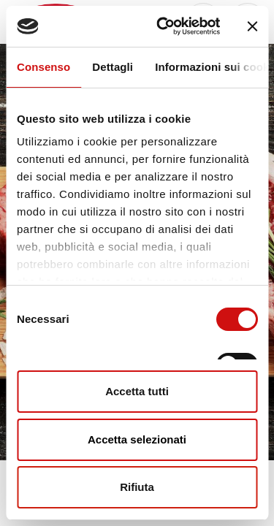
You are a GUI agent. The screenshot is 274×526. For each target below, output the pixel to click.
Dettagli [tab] (112, 67)
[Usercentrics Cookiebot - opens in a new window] (163, 26)
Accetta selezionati (137, 439)
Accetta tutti (137, 391)
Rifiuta (137, 487)
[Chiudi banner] (252, 26)
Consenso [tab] (43, 67)
